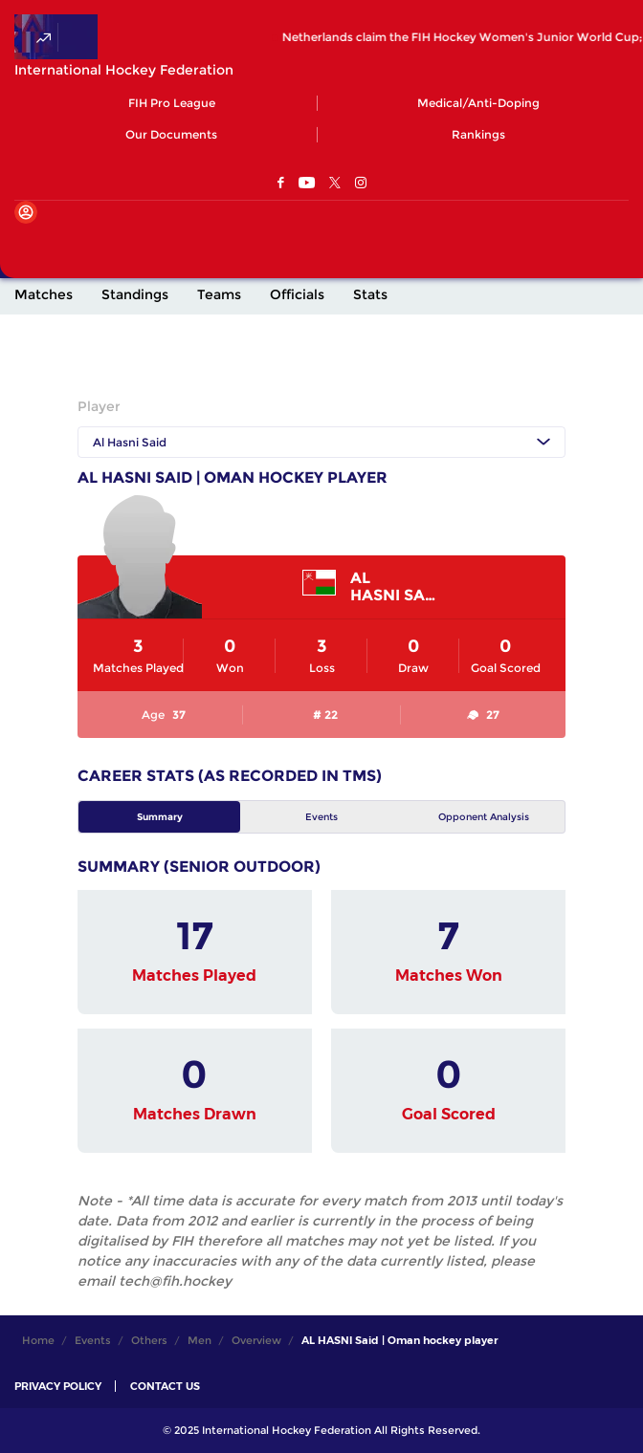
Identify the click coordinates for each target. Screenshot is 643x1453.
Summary (160, 817)
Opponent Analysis (483, 817)
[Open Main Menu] (28, 244)
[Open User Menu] (25, 212)
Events (321, 817)
